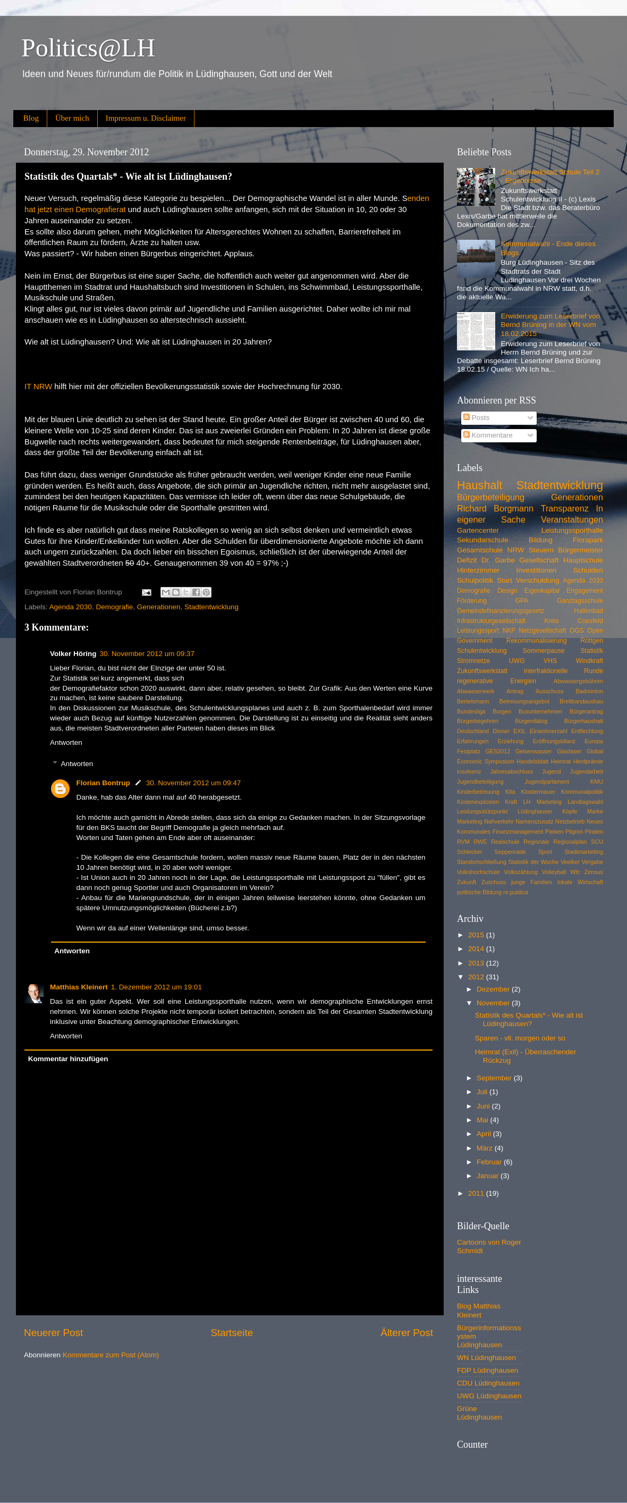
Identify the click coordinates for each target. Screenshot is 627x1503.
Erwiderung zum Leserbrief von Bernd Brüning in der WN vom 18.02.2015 (550, 324)
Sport (545, 852)
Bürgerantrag (586, 711)
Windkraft (589, 661)
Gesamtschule (480, 550)
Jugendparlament (547, 781)
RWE (480, 841)
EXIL (519, 731)
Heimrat (561, 761)
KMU (596, 781)
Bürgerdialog (531, 721)
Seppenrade (510, 852)
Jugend (551, 771)
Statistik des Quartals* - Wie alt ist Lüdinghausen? (529, 1019)
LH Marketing (542, 802)
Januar (489, 1176)
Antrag (514, 691)
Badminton (589, 691)
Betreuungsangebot (524, 701)
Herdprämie (588, 761)
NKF (508, 630)
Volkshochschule (478, 872)
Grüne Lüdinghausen (479, 1413)
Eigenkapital (542, 590)
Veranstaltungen (572, 519)
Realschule (505, 841)
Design (507, 590)
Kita (510, 791)
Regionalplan (570, 841)
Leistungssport (478, 630)
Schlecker (469, 852)
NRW (515, 550)
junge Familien (531, 882)
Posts (476, 418)
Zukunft (466, 882)
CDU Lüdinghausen (488, 1383)
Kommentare (488, 435)
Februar (490, 1162)
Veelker (570, 862)
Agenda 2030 (70, 607)
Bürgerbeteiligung (490, 497)
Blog (31, 118)
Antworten (66, 742)
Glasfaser (569, 751)
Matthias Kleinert (79, 987)
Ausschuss (549, 691)
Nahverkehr (499, 821)
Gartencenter (478, 530)
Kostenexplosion (478, 802)
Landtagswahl (585, 802)
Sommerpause (544, 650)
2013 (477, 963)
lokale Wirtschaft (580, 882)
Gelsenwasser (533, 751)
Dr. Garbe (498, 560)
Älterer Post (406, 1332)
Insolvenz (469, 771)
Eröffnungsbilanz (554, 741)
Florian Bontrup (103, 783)
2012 (477, 977)
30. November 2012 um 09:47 (193, 783)
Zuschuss (493, 882)
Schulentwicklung (482, 650)
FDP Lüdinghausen (487, 1370)
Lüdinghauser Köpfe (547, 811)
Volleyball (554, 872)
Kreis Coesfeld (573, 621)
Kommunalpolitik (582, 791)
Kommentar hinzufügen (68, 1059)
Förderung (472, 600)
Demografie (114, 607)
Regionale (536, 841)
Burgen (502, 711)
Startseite (231, 1332)
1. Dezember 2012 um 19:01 (156, 987)
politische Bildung (479, 892)
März (486, 1148)
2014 (477, 949)
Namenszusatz (534, 821)
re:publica (515, 892)
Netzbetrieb (569, 821)
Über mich (72, 118)
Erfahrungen (472, 741)
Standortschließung (481, 862)
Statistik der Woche (533, 862)
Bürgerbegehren (477, 721)
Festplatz (468, 751)
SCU (597, 841)
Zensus (593, 872)
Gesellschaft (538, 560)
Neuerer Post (53, 1332)
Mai (483, 1120)
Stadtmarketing (583, 852)
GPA (522, 600)
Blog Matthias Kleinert (479, 1310)
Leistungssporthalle (572, 530)
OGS (577, 630)
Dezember (494, 989)
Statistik (591, 650)
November (494, 1003)
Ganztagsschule (580, 600)
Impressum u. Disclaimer (146, 118)
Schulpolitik (475, 580)
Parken (554, 831)
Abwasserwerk (475, 691)
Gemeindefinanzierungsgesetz (500, 611)
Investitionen (536, 570)
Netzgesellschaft (542, 630)
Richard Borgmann (495, 508)
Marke (595, 811)
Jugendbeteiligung (480, 781)
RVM (463, 841)
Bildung (541, 540)
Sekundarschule (483, 540)
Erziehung (511, 741)
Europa (593, 741)
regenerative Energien (496, 681)
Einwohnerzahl (548, 731)
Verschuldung (538, 580)
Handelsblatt (532, 761)
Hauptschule (583, 560)
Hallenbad (588, 611)
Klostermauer (538, 791)
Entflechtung (587, 731)
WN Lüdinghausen (486, 1358)
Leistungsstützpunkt (482, 811)
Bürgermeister (580, 550)
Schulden (588, 570)
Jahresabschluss (511, 771)
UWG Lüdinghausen (489, 1396)
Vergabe (592, 862)
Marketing (469, 821)
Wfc (575, 872)
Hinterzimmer (478, 570)
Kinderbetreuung (478, 791)
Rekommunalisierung (536, 640)
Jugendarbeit (586, 771)
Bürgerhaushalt (583, 721)
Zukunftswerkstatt (482, 671)
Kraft (511, 802)
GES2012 (497, 751)
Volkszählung (521, 872)
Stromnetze (473, 661)
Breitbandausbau (581, 701)
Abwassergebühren (578, 681)
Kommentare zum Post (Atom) (111, 1355)
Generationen (159, 607)
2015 (477, 935)
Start (504, 580)
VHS (550, 661)
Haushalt (479, 485)
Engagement (584, 590)
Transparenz (565, 508)
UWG (517, 661)
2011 (477, 1193)
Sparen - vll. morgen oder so (520, 1038)
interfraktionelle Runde (563, 671)
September (495, 1078)
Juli (483, 1092)
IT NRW (38, 386)
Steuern (541, 550)
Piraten (594, 831)
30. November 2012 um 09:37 (147, 654)
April (485, 1134)
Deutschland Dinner (483, 731)
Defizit (467, 560)
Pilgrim (574, 831)
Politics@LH (88, 47)
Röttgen (591, 640)
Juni (484, 1106)
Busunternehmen (540, 711)
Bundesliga (471, 711)
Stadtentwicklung (211, 607)
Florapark (588, 540)
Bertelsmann (473, 701)
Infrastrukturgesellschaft (491, 621)
